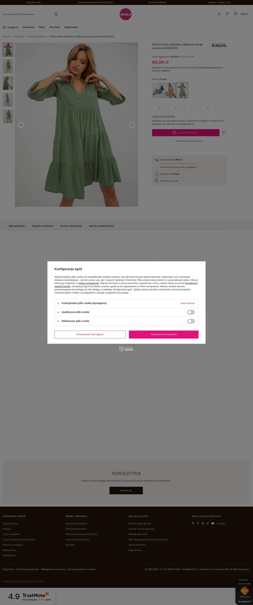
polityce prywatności (89, 283)
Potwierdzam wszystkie (164, 334)
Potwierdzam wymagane (89, 334)
